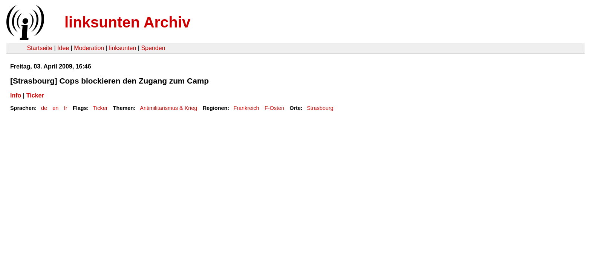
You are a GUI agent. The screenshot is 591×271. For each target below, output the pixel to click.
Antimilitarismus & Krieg (168, 108)
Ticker (35, 95)
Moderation (89, 48)
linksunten (122, 48)
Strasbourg (320, 108)
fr (65, 108)
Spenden (153, 48)
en (55, 108)
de (44, 108)
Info (15, 95)
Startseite (39, 48)
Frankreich (246, 108)
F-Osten (274, 108)
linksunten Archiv (127, 22)
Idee (63, 48)
